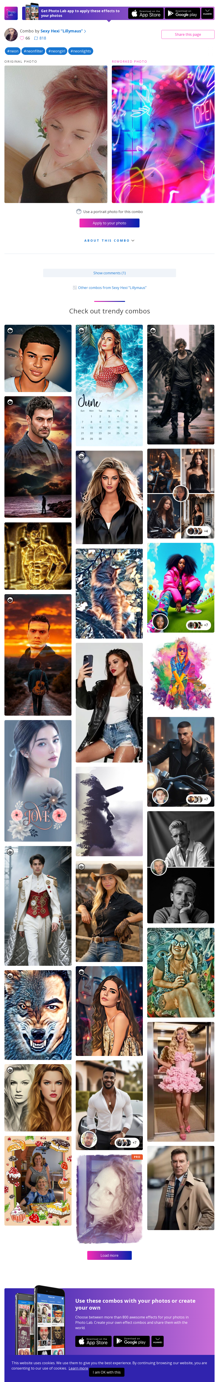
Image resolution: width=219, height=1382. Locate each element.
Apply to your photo (109, 223)
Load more (109, 1255)
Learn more (78, 1368)
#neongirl (56, 51)
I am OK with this (107, 1372)
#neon (12, 51)
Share (188, 34)
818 (40, 38)
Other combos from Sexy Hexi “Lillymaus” (109, 287)
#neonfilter (33, 51)
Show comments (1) (109, 273)
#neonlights (80, 51)
